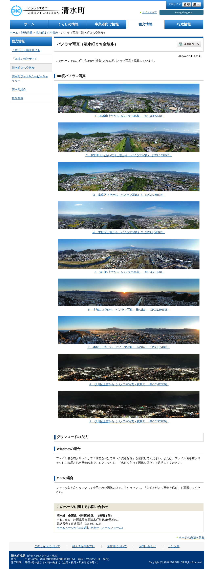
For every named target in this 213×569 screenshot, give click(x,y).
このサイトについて (47, 546)
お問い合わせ (147, 546)
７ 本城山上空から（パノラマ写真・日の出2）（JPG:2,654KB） (128, 347)
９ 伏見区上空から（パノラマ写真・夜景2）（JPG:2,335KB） (129, 421)
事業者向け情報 (107, 24)
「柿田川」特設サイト (26, 50)
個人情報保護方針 (83, 546)
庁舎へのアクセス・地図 (42, 555)
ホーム (29, 24)
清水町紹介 (19, 89)
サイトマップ (149, 12)
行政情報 (184, 24)
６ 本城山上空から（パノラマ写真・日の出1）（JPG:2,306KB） (128, 309)
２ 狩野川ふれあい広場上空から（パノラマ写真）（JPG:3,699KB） (128, 155)
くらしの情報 (68, 24)
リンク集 (173, 546)
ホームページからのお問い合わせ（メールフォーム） (91, 527)
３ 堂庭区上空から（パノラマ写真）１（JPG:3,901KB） (128, 194)
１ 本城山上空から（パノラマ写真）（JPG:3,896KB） (129, 115)
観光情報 (145, 24)
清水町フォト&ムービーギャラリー (30, 78)
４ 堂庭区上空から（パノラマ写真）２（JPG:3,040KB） (128, 232)
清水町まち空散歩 (47, 32)
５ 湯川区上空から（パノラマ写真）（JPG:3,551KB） (129, 272)
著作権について (117, 546)
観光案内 (17, 98)
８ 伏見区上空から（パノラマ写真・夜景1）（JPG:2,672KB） (129, 384)
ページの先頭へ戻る (191, 537)
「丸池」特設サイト (24, 58)
